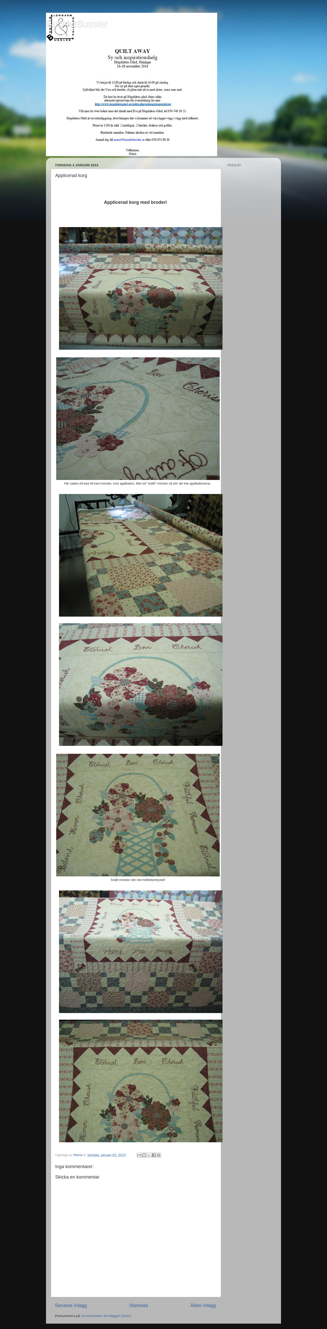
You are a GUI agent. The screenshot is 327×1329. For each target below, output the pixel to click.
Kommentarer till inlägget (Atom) (106, 1316)
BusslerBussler (76, 23)
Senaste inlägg (71, 1305)
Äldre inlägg (203, 1305)
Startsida (138, 1305)
